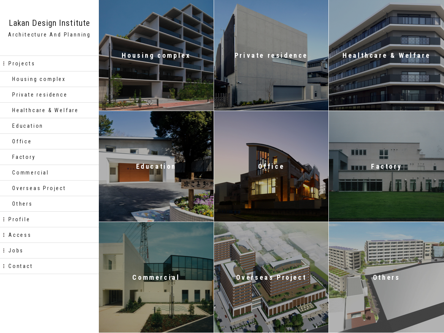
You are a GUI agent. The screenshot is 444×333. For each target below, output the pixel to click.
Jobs (16, 250)
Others (22, 204)
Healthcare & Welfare (45, 110)
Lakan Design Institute (49, 23)
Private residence (40, 95)
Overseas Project (39, 188)
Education (27, 126)
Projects (21, 63)
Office (22, 141)
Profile (19, 219)
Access (20, 235)
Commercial (30, 173)
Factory (24, 157)
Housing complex (39, 79)
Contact (20, 266)
